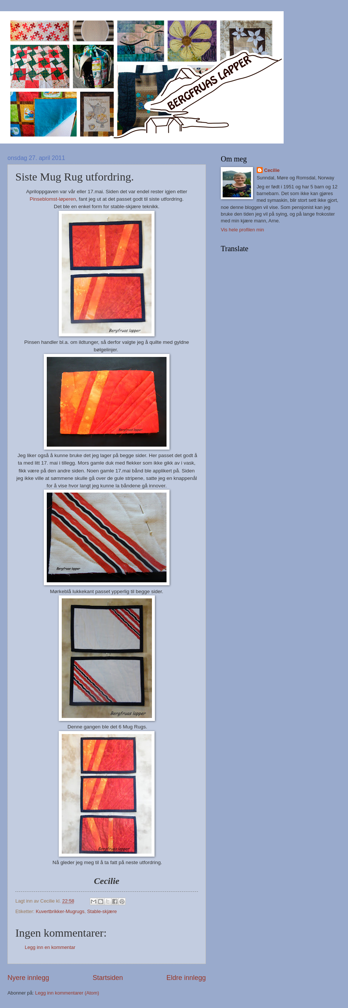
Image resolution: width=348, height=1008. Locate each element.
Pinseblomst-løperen (53, 199)
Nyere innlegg (28, 977)
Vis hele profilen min (242, 229)
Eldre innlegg (186, 977)
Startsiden (107, 977)
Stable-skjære (102, 911)
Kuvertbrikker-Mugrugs (60, 911)
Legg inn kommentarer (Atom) (67, 993)
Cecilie (272, 170)
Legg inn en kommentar (50, 947)
